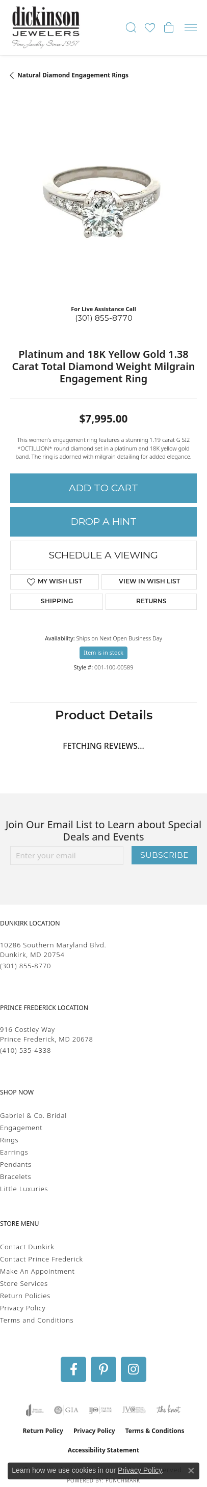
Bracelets (15, 1176)
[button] (131, 27)
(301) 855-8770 (104, 318)
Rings (9, 1139)
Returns (151, 602)
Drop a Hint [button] (104, 521)
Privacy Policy (22, 1307)
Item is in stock (103, 652)
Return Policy (42, 1430)
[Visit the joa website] (35, 1410)
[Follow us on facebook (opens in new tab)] (73, 1369)
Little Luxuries (24, 1188)
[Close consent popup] (191, 1471)
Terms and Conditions (36, 1320)
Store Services (24, 1283)
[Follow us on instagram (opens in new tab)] (133, 1369)
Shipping (57, 602)
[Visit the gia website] (66, 1410)
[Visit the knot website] (168, 1410)
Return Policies (25, 1295)
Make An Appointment (37, 1271)
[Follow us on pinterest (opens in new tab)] (103, 1369)
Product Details (103, 716)
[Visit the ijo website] (100, 1410)
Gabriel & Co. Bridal (33, 1115)
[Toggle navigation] (190, 27)
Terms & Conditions (155, 1430)
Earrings (14, 1152)
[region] (103, 203)
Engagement (21, 1127)
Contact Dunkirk (27, 1246)
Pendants (16, 1164)
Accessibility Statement (103, 1450)
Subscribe (164, 855)
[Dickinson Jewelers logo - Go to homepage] (46, 27)
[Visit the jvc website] (134, 1410)
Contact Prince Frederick (41, 1259)
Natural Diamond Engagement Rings (72, 75)
